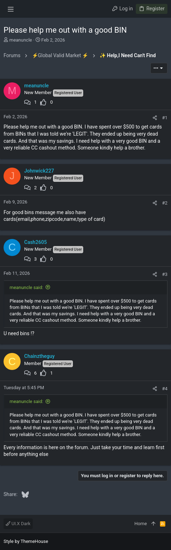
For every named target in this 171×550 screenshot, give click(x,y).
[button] (11, 8)
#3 (164, 274)
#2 (164, 203)
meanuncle (20, 40)
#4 (164, 388)
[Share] (155, 117)
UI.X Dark (18, 523)
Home (140, 523)
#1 (164, 117)
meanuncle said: (26, 287)
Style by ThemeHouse (26, 541)
